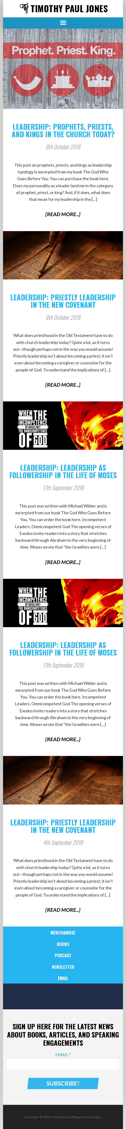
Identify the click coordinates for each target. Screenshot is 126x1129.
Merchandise (63, 933)
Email (63, 978)
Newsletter (63, 967)
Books (63, 944)
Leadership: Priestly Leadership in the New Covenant (63, 301)
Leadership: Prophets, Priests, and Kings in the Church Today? (63, 130)
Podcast (63, 955)
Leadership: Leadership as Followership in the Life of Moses (63, 471)
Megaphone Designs (86, 1117)
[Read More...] (63, 214)
